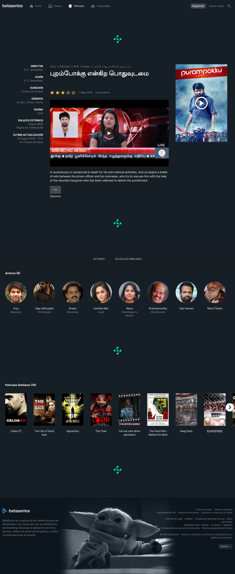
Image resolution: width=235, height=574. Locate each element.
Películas (65, 66)
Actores (99, 258)
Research (227, 525)
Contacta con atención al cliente (216, 512)
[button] (16, 299)
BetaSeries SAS (191, 525)
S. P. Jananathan (33, 69)
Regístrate (198, 5)
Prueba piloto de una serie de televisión (180, 528)
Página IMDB (35, 124)
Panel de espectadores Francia (217, 528)
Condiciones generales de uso (209, 518)
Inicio (53, 66)
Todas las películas (223, 509)
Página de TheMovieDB (30, 127)
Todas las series (204, 509)
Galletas (189, 518)
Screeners (216, 525)
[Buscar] (229, 6)
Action (86, 66)
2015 (76, 66)
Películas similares (128, 258)
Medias (205, 525)
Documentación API (166, 512)
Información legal (173, 518)
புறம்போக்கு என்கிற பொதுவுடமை (112, 66)
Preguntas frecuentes (188, 512)
